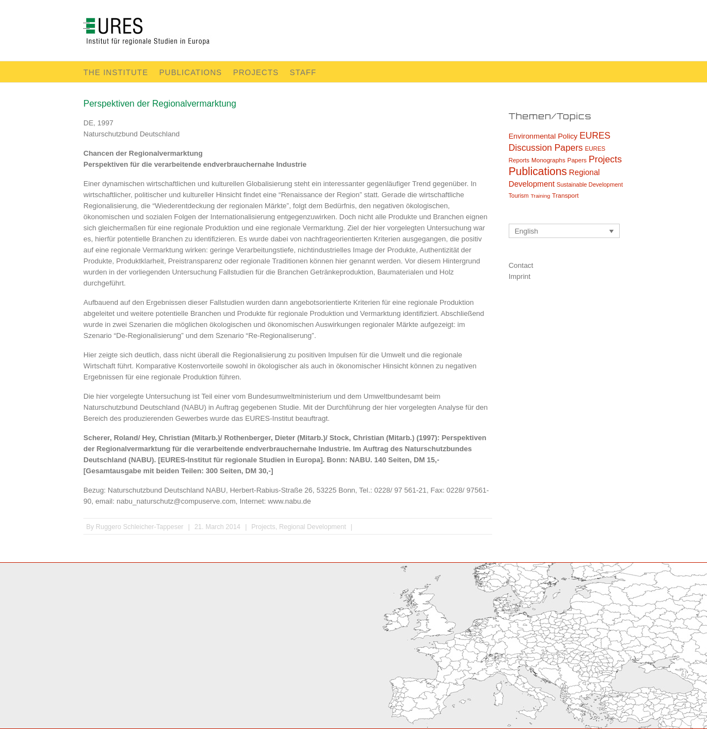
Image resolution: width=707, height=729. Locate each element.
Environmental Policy (543, 136)
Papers (577, 160)
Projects (256, 72)
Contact (521, 265)
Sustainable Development (590, 184)
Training (540, 196)
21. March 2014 (217, 527)
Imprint (520, 276)
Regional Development (312, 527)
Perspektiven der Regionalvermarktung (159, 103)
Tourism (519, 196)
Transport (565, 195)
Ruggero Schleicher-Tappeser (139, 527)
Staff (303, 72)
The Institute (115, 72)
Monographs (548, 160)
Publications (190, 72)
